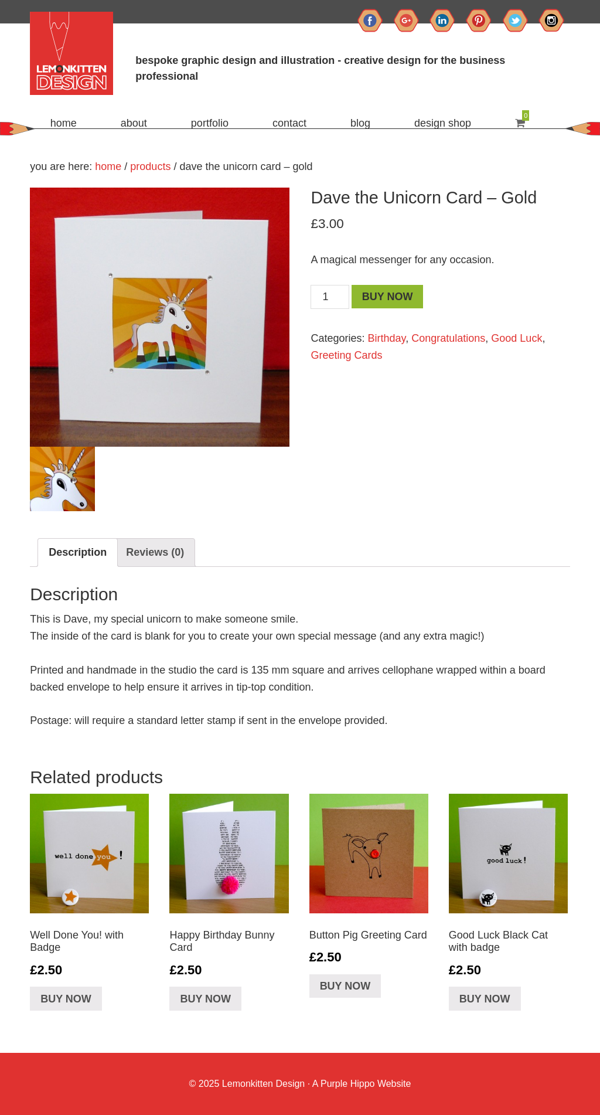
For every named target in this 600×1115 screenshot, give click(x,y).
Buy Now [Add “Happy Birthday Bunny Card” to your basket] (205, 999)
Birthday (387, 338)
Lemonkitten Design (262, 1084)
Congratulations (448, 338)
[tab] (78, 552)
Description (78, 552)
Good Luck (516, 338)
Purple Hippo (348, 1084)
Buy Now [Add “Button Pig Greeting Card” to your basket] (345, 986)
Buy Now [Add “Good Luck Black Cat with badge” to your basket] (484, 999)
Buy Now (387, 296)
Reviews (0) (155, 552)
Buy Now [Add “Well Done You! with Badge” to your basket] (65, 999)
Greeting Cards (346, 355)
